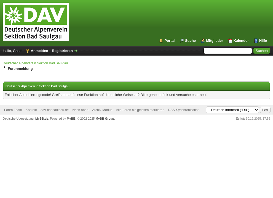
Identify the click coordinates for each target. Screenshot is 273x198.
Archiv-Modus (102, 110)
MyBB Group (104, 118)
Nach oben (81, 110)
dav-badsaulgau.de (55, 110)
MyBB (71, 118)
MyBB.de (41, 118)
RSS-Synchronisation (183, 110)
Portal (169, 40)
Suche (190, 40)
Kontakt (31, 110)
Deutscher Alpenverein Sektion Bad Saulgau (35, 63)
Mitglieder (214, 40)
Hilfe (263, 40)
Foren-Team (13, 110)
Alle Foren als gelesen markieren (140, 110)
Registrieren (62, 51)
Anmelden (39, 51)
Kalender (241, 40)
